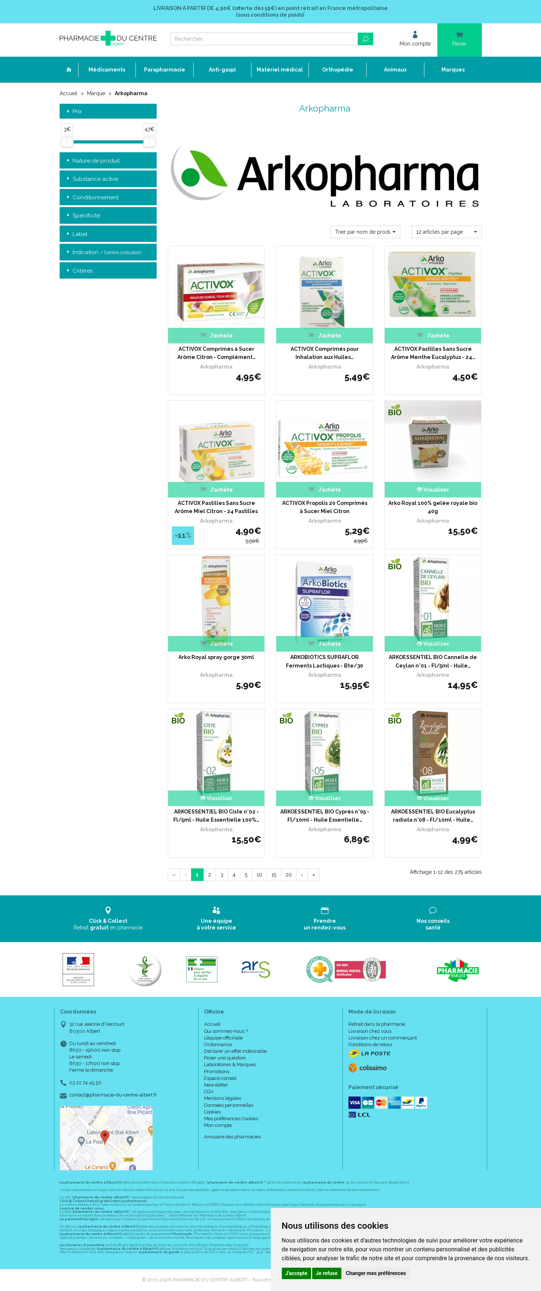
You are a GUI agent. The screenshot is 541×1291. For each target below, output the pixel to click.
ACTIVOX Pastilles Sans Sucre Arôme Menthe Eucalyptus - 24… (433, 353)
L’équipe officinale (223, 1038)
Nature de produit (92, 161)
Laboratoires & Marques (230, 1064)
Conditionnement (91, 198)
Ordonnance (218, 1044)
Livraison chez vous (369, 1031)
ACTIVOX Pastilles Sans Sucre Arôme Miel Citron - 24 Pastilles (216, 507)
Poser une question (225, 1058)
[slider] (67, 142)
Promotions (216, 1071)
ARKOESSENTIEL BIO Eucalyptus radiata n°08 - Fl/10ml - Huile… (433, 816)
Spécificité (82, 216)
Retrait (108, 918)
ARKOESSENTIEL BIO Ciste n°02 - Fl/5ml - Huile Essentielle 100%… (216, 816)
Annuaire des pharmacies (232, 1136)
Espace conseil (220, 1078)
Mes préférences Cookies (231, 1118)
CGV (209, 1091)
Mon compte (218, 1125)
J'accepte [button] (296, 1273)
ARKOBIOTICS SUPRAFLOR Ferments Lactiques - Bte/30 (324, 661)
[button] (365, 232)
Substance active (91, 179)
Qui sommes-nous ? (226, 1031)
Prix (73, 112)
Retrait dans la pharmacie (376, 1024)
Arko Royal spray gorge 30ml (216, 657)
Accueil (68, 93)
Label (76, 234)
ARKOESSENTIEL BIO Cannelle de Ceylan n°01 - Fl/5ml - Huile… (433, 661)
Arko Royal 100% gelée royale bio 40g (432, 507)
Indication (103, 252)
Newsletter (216, 1085)
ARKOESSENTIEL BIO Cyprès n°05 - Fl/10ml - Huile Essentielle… (324, 816)
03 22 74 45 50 (85, 1082)
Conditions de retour (370, 1044)
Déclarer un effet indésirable (235, 1051)
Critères (79, 271)
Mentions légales (222, 1098)
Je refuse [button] (327, 1273)
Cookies (212, 1112)
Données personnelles (228, 1105)
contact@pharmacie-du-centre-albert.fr (113, 1095)
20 (288, 875)
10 (259, 875)
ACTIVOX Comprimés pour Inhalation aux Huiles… (325, 353)
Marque (96, 93)
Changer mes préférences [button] (376, 1273)
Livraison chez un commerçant (382, 1038)
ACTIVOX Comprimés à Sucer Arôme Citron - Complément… (216, 353)
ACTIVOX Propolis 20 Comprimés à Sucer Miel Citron (324, 507)
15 (273, 875)
